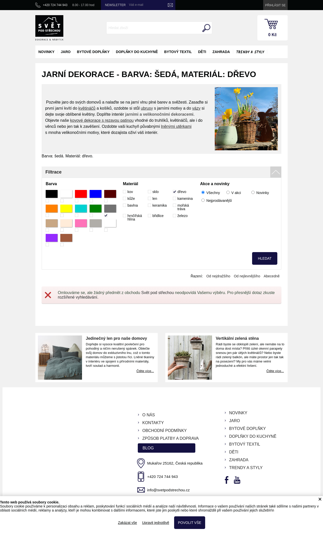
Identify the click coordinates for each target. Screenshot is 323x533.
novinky (46, 52)
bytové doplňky (93, 52)
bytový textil (178, 52)
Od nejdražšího (218, 276)
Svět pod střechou (157, 292)
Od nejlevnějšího (247, 276)
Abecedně (272, 276)
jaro (66, 52)
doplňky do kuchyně (137, 52)
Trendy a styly (250, 52)
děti (202, 52)
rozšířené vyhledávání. (78, 297)
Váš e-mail (136, 5)
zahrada (221, 52)
